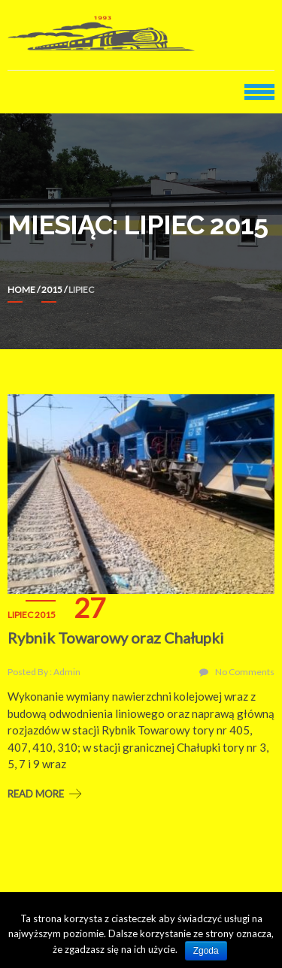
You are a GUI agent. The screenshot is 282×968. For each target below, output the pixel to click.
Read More (36, 794)
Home (21, 289)
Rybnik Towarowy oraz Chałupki (116, 638)
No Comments (244, 671)
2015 (51, 289)
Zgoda (206, 950)
